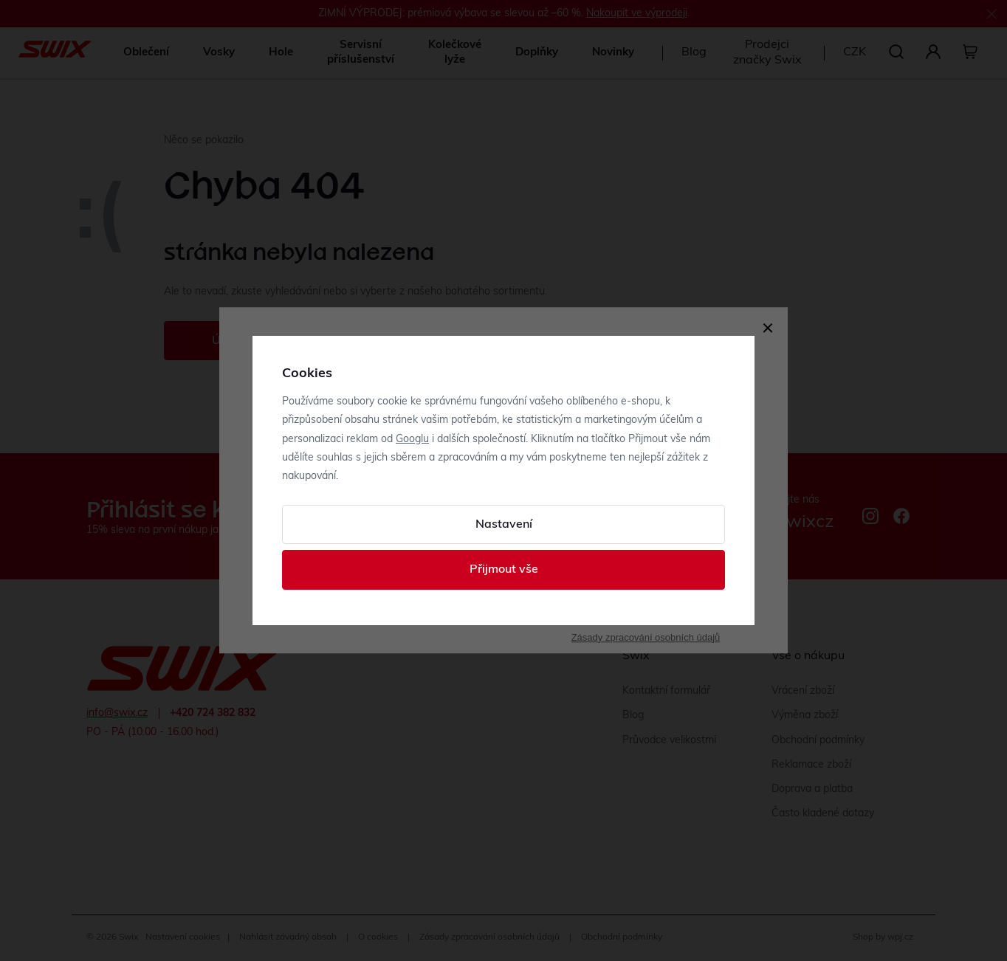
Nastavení (503, 525)
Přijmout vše (504, 570)
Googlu (412, 439)
